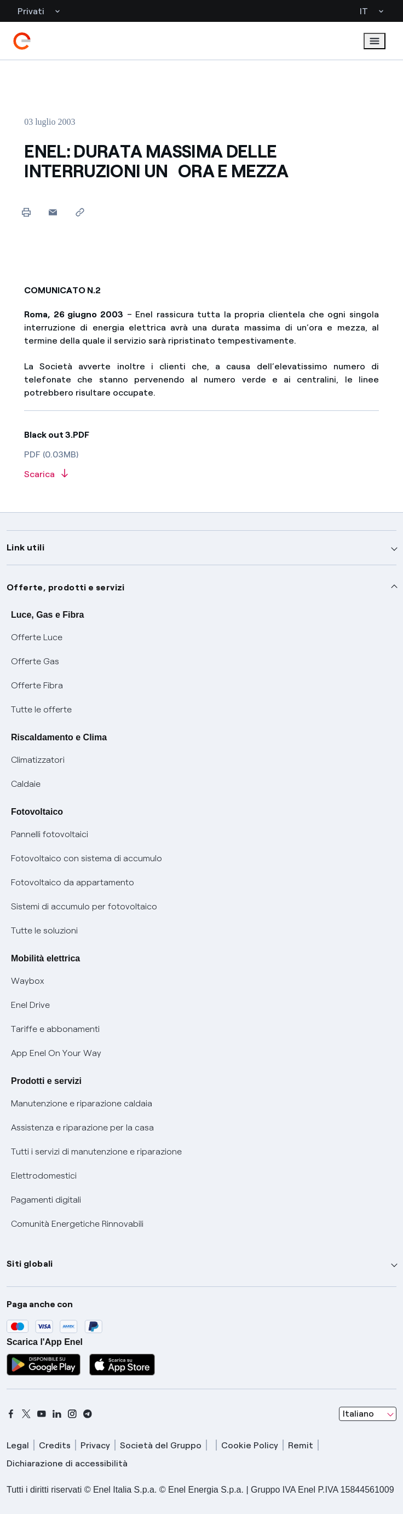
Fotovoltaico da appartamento (72, 882)
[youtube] (41, 1413)
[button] (53, 212)
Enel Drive (30, 1005)
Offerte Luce (36, 637)
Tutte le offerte (41, 709)
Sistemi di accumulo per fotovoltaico (84, 906)
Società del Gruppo (161, 1445)
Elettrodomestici (44, 1175)
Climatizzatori (38, 760)
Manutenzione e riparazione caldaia (81, 1103)
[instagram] (72, 1413)
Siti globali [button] (30, 1263)
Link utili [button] (25, 547)
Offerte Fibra (37, 685)
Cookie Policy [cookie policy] (249, 1445)
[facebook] (11, 1413)
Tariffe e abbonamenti (55, 1029)
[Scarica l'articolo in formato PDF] (201, 474)
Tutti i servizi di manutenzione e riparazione (96, 1151)
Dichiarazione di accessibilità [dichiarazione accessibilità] (67, 1463)
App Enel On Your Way (56, 1053)
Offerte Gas (35, 661)
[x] (26, 1413)
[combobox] (367, 1414)
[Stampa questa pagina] (26, 212)
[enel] (22, 41)
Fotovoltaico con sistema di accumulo (86, 858)
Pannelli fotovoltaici (49, 834)
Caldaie (26, 784)
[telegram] (87, 1413)
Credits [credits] (55, 1445)
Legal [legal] (18, 1445)
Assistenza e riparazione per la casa (82, 1127)
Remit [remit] (300, 1445)
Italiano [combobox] (358, 1413)
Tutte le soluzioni (44, 930)
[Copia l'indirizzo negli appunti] (79, 212)
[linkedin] (57, 1413)
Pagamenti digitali (46, 1199)
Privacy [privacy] (95, 1445)
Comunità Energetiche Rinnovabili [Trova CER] (77, 1224)
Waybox (27, 981)
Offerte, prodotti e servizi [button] (66, 587)
